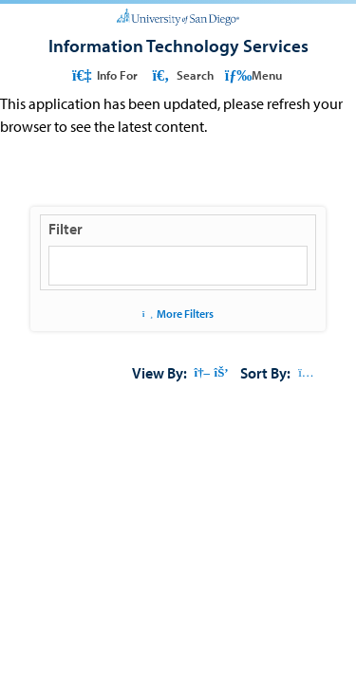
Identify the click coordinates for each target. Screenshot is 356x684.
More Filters (178, 313)
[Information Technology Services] (178, 45)
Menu (253, 75)
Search (181, 75)
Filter (65, 228)
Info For (104, 75)
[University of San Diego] (178, 15)
